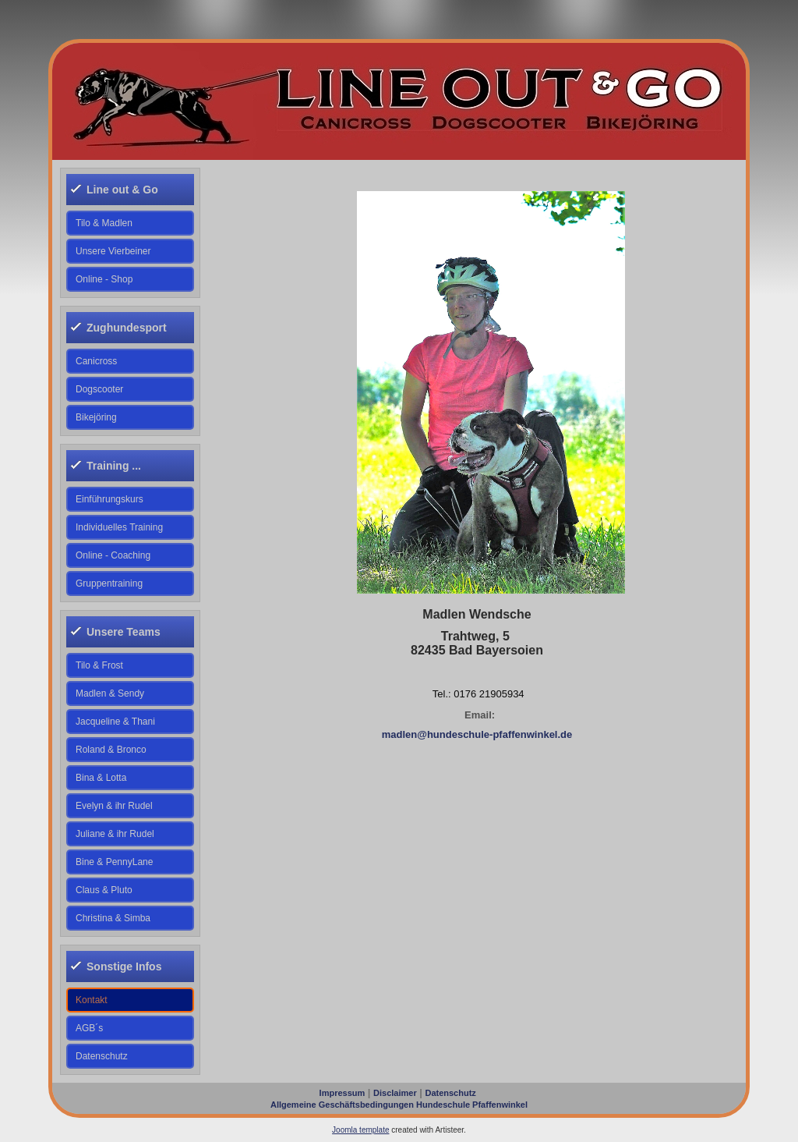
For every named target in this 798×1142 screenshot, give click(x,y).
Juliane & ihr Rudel (115, 833)
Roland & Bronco (111, 749)
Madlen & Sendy (110, 693)
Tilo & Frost (99, 665)
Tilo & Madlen (104, 223)
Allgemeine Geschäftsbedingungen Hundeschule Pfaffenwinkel (399, 1104)
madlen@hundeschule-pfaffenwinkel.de (477, 734)
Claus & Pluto (104, 890)
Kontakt (92, 1000)
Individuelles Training (119, 527)
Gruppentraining (109, 583)
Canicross (96, 361)
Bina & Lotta (101, 777)
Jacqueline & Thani (115, 721)
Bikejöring (96, 417)
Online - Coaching (113, 555)
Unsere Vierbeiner (113, 251)
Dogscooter (99, 389)
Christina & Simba (113, 918)
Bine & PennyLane (114, 861)
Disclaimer (395, 1093)
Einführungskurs (109, 499)
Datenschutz (102, 1056)
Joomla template (360, 1130)
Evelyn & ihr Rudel (114, 805)
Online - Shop (104, 279)
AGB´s (89, 1028)
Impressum (342, 1093)
